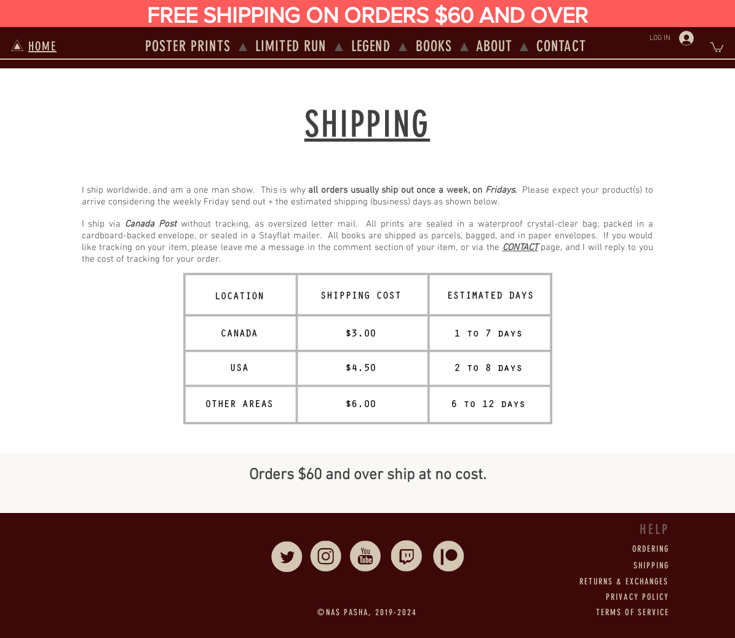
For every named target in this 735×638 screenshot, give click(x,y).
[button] (716, 46)
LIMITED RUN (291, 46)
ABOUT (494, 46)
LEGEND (371, 46)
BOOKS (434, 46)
